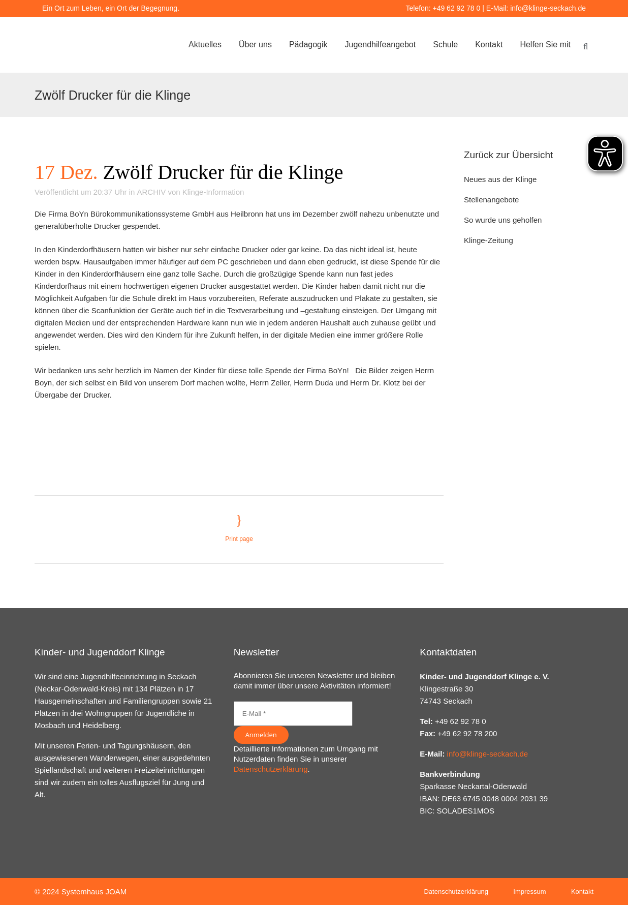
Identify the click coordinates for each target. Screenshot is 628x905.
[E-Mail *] (293, 713)
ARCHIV (151, 192)
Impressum (529, 891)
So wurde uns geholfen (503, 220)
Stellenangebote (491, 199)
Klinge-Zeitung (488, 240)
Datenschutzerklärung (271, 769)
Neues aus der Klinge (500, 179)
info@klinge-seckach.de (548, 8)
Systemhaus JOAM (94, 891)
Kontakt (582, 891)
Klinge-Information (213, 192)
